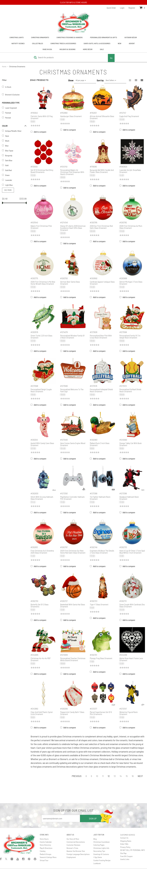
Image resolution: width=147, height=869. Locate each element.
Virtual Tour (44, 860)
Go (111, 57)
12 (109, 775)
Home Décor (87, 49)
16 (133, 775)
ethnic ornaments (51, 744)
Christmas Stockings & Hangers (70, 37)
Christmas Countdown (101, 842)
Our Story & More (73, 839)
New (119, 43)
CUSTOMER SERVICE (127, 835)
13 (115, 775)
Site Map (123, 853)
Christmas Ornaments (40, 37)
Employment (71, 857)
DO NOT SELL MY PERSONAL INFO (132, 850)
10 (97, 775)
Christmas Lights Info (101, 848)
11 (103, 775)
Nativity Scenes (18, 43)
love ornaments (105, 740)
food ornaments (136, 740)
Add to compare (40, 132)
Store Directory (45, 845)
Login (122, 8)
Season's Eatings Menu (48, 857)
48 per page (80, 80)
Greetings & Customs (101, 854)
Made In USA (47, 49)
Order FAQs (124, 844)
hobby (109, 736)
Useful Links (124, 859)
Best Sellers (111, 80)
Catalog (42, 851)
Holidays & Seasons (67, 49)
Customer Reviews (73, 845)
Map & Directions (46, 848)
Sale (102, 49)
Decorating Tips (99, 851)
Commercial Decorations (76, 842)
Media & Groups (45, 854)
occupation (135, 736)
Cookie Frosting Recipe (101, 860)
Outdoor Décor (130, 37)
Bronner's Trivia (72, 848)
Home (4, 66)
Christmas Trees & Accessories (63, 43)
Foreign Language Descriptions (78, 854)
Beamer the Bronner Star (76, 851)
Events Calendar (46, 842)
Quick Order (111, 8)
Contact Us (124, 838)
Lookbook (97, 863)
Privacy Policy (125, 847)
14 (121, 775)
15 (127, 775)
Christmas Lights (17, 37)
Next (140, 775)
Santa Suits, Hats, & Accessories (97, 43)
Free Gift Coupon (126, 856)
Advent (132, 43)
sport (115, 736)
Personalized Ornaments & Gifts (103, 37)
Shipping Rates (125, 841)
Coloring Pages (98, 845)
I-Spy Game (97, 857)
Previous (76, 775)
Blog (95, 839)
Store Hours (44, 839)
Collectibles (37, 43)
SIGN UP (93, 818)
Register (132, 8)
